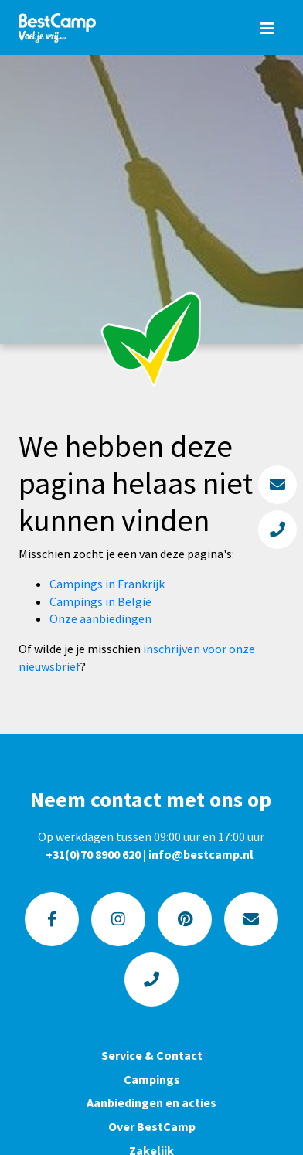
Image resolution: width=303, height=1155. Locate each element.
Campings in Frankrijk (107, 583)
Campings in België (100, 601)
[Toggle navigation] (267, 27)
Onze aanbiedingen (100, 618)
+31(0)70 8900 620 (93, 854)
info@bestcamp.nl (201, 854)
